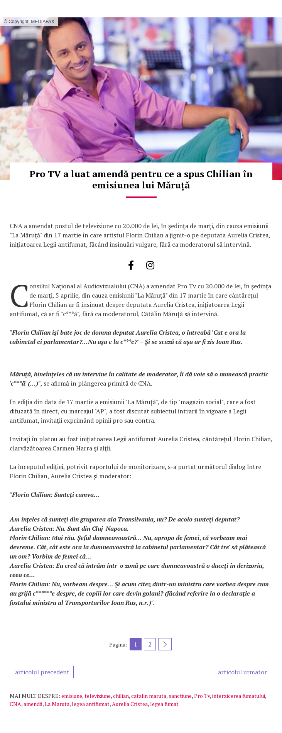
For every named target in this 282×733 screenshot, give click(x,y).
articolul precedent (42, 672)
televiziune (97, 695)
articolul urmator (242, 672)
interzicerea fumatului (238, 695)
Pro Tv (202, 695)
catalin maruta (148, 695)
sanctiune (180, 695)
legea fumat (164, 704)
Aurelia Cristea (130, 704)
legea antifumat (91, 704)
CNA (15, 704)
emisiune (71, 695)
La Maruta (57, 704)
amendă (33, 704)
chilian (121, 695)
